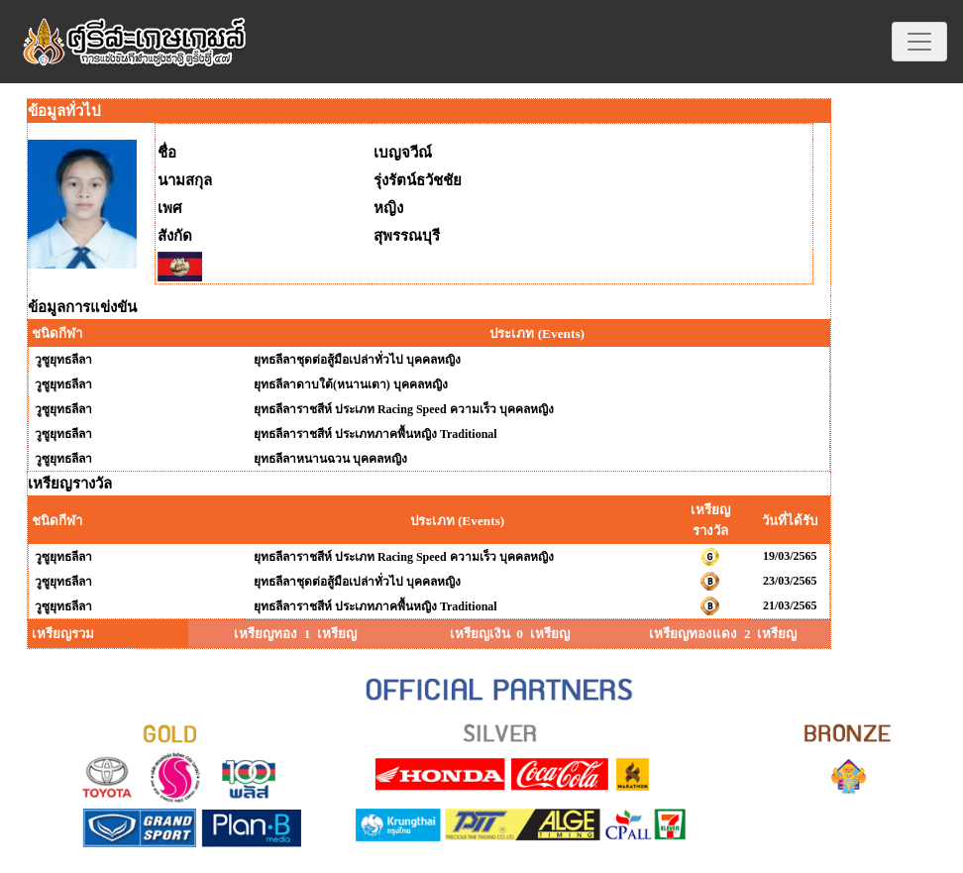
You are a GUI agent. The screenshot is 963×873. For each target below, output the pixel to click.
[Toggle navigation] (919, 41)
